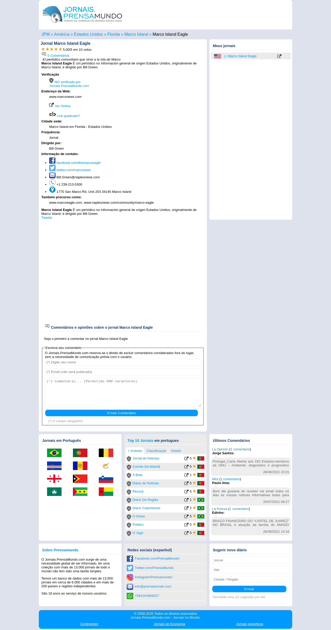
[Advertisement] (160, 105)
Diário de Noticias (145, 483)
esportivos (249, 624)
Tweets (46, 217)
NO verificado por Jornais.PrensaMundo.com (69, 84)
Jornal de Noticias (145, 458)
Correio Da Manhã (146, 466)
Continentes (89, 624)
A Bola (137, 475)
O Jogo (137, 533)
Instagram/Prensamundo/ (153, 577)
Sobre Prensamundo (60, 550)
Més (215, 479)
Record (137, 491)
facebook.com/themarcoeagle (75, 163)
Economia (169, 624)
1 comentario (240, 449)
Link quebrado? (64, 116)
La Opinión (220, 449)
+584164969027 (147, 596)
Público (138, 524)
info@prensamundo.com (153, 586)
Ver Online (59, 106)
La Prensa (219, 509)
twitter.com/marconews (70, 170)
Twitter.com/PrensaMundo (154, 568)
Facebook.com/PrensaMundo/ (157, 558)
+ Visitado (134, 451)
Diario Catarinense (146, 508)
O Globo (138, 516)
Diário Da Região (145, 500)
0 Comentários (55, 55)
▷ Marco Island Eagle (240, 56)
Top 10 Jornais (140, 440)
